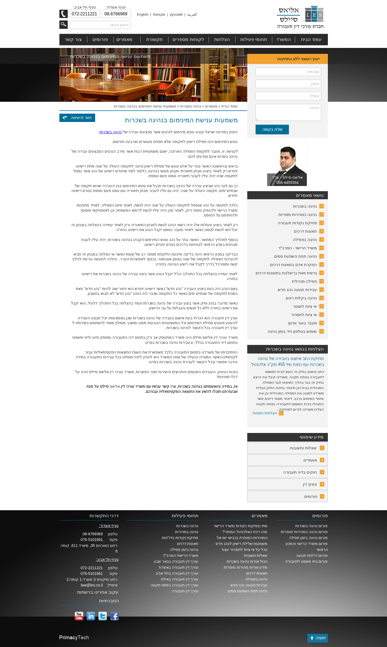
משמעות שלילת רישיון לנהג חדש (242, 543)
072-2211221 (92, 568)
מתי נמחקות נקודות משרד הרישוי (241, 526)
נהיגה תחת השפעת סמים (248, 591)
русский (176, 14)
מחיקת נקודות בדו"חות (180, 538)
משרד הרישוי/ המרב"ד (181, 555)
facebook (114, 616)
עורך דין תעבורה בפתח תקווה (175, 585)
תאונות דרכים (257, 573)
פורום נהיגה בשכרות (311, 526)
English (143, 14)
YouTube (79, 616)
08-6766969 (93, 534)
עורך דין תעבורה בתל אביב (177, 573)
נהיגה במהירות (187, 532)
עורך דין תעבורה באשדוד (178, 567)
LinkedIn (91, 616)
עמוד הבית (229, 106)
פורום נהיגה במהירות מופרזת (304, 532)
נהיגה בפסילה (256, 579)
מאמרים (211, 106)
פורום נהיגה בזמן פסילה (308, 538)
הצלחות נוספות (265, 413)
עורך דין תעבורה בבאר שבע (176, 561)
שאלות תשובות (256, 555)
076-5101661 (92, 539)
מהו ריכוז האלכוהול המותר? (245, 532)
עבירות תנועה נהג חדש (249, 585)
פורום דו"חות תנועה (312, 555)
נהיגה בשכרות (190, 106)
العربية (192, 14)
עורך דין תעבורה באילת (180, 579)
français (159, 14)
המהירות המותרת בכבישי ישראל (242, 538)
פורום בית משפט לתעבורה (306, 561)
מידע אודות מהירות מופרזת (246, 567)
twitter (102, 616)
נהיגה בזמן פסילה (184, 549)
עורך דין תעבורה (185, 591)
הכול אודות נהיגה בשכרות (247, 561)
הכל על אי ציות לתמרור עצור (244, 549)
